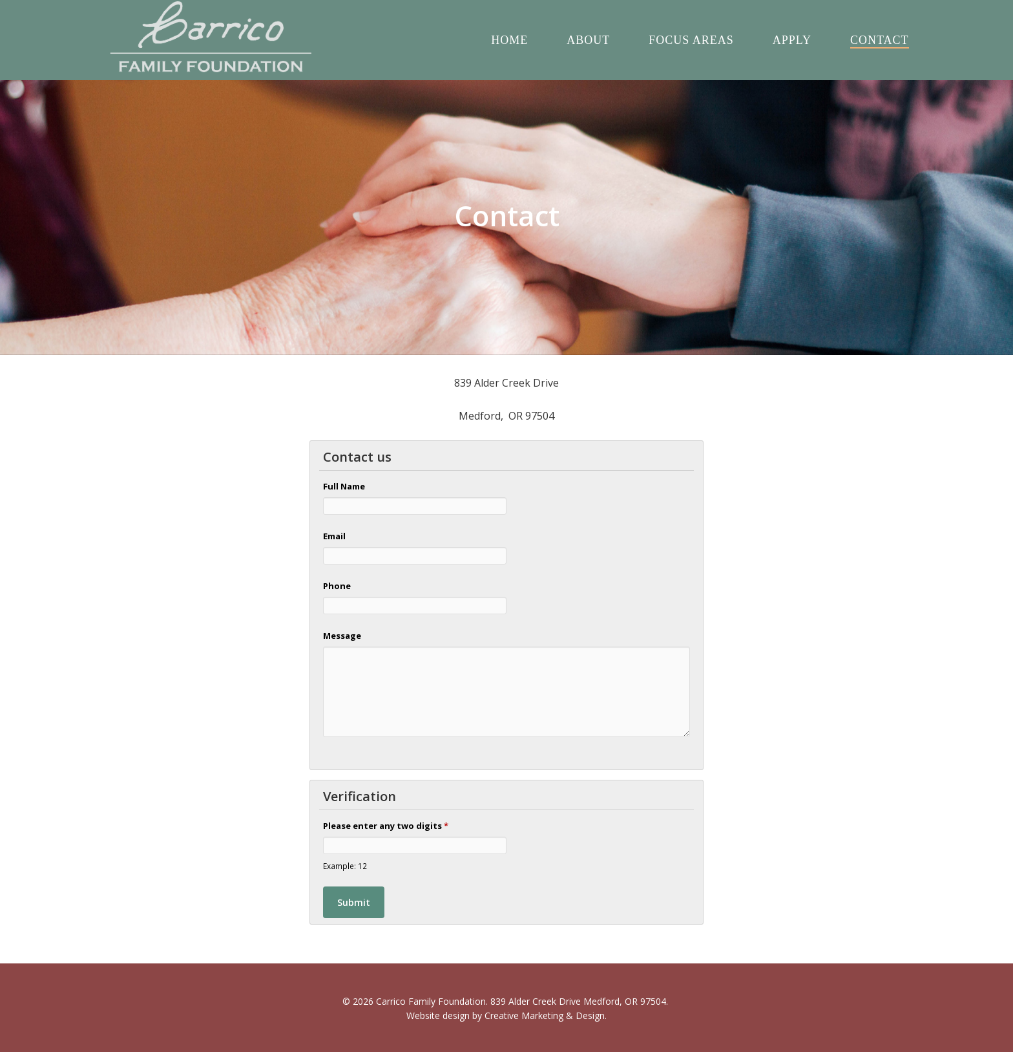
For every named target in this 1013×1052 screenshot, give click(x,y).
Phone (337, 586)
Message (342, 635)
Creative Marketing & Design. (546, 1015)
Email (334, 536)
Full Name (344, 486)
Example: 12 (345, 866)
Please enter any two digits (385, 826)
